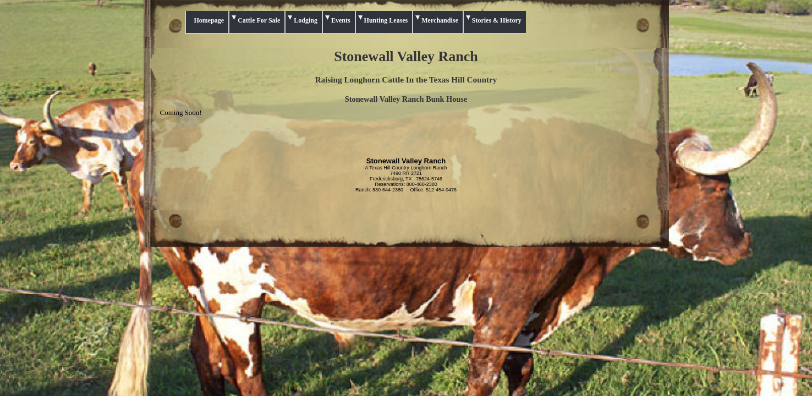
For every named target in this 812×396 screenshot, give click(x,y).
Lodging (305, 20)
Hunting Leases (386, 20)
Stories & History (497, 20)
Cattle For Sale (259, 20)
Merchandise (439, 20)
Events (340, 20)
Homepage (209, 20)
